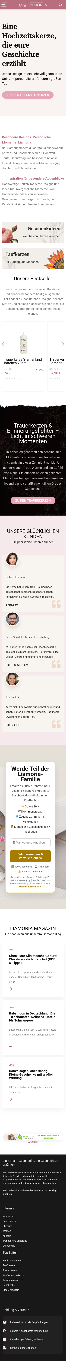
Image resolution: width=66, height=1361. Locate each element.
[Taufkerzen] (33, 258)
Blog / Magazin (11, 1290)
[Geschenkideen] (33, 232)
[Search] (60, 4)
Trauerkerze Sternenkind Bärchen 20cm (23, 361)
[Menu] (4, 4)
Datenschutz (9, 1221)
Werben (7, 1231)
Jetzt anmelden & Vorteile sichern (30, 856)
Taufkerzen (9, 1265)
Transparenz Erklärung (15, 1240)
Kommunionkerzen (13, 1280)
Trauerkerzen (10, 1270)
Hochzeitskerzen (12, 1260)
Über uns (7, 1226)
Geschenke (9, 1285)
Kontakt (7, 1235)
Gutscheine (9, 1245)
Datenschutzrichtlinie (30, 886)
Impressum (9, 1216)
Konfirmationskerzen (14, 1275)
